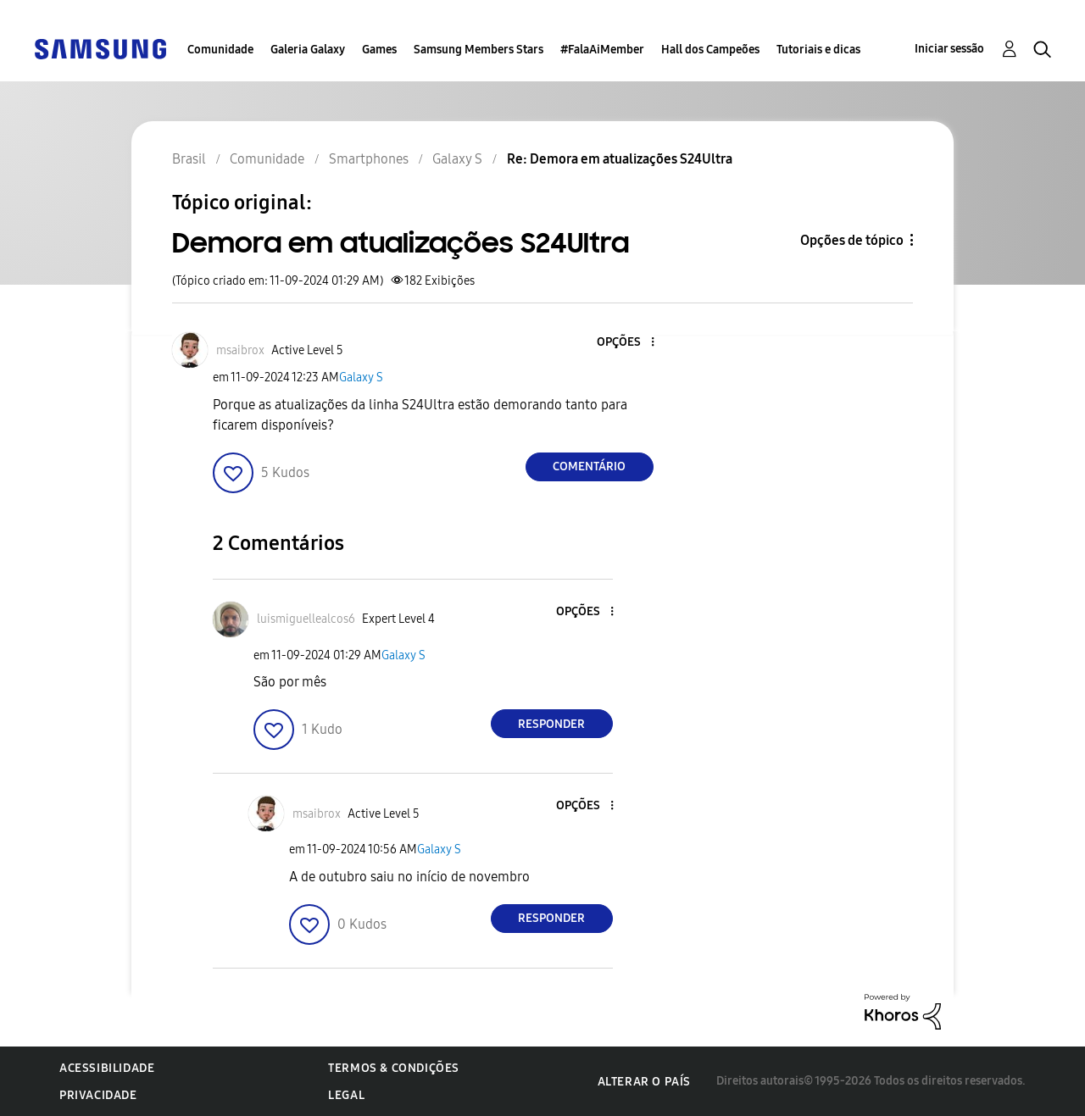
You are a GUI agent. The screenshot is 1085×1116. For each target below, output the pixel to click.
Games (379, 49)
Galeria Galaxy (307, 49)
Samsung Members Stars (478, 49)
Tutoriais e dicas (818, 49)
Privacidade (98, 1095)
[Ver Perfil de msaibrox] (240, 350)
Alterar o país (644, 1081)
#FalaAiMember (602, 49)
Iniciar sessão (949, 49)
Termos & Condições (393, 1068)
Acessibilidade (106, 1068)
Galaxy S (361, 377)
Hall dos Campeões (710, 49)
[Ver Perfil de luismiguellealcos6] (306, 619)
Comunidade (220, 49)
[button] (624, 343)
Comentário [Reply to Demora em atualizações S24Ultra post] (589, 466)
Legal (346, 1095)
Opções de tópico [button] (852, 240)
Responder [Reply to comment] (551, 724)
